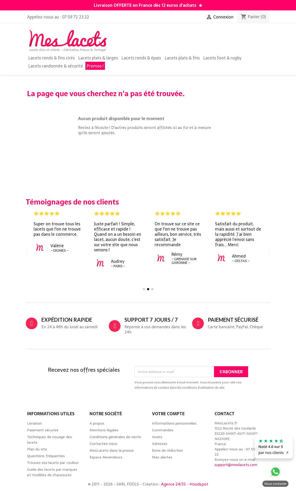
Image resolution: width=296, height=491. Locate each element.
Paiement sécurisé (43, 430)
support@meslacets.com (236, 465)
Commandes (162, 430)
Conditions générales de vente (115, 437)
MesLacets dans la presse (112, 450)
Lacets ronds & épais (141, 57)
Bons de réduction (167, 450)
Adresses (159, 443)
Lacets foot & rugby (222, 57)
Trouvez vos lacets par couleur (53, 462)
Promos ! (95, 66)
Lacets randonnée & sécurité (55, 66)
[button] (27, 252)
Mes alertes (162, 457)
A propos (97, 423)
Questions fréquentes (46, 456)
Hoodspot (199, 484)
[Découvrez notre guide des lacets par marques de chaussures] (200, 5)
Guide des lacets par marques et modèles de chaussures (52, 472)
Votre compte (168, 413)
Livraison (34, 423)
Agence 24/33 (173, 484)
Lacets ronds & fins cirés (51, 57)
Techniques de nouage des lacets (49, 439)
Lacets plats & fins (182, 57)
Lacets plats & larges (98, 57)
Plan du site (37, 449)
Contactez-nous (103, 443)
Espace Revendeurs (106, 457)
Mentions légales (104, 430)
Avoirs (157, 437)
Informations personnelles (174, 423)
